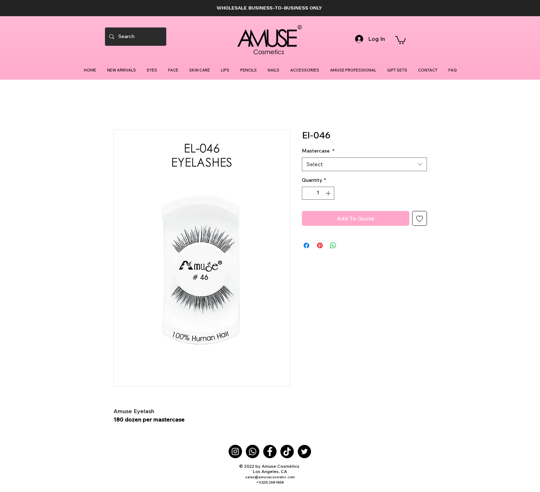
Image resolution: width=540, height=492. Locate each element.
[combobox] (364, 164)
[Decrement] (307, 193)
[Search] (134, 36)
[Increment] (328, 193)
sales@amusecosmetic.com (270, 477)
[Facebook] (270, 451)
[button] (400, 39)
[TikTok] (287, 451)
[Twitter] (304, 451)
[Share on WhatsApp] (333, 245)
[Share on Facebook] (306, 245)
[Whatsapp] (252, 451)
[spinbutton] (318, 193)
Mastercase (318, 151)
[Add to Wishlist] (419, 218)
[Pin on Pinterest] (320, 245)
